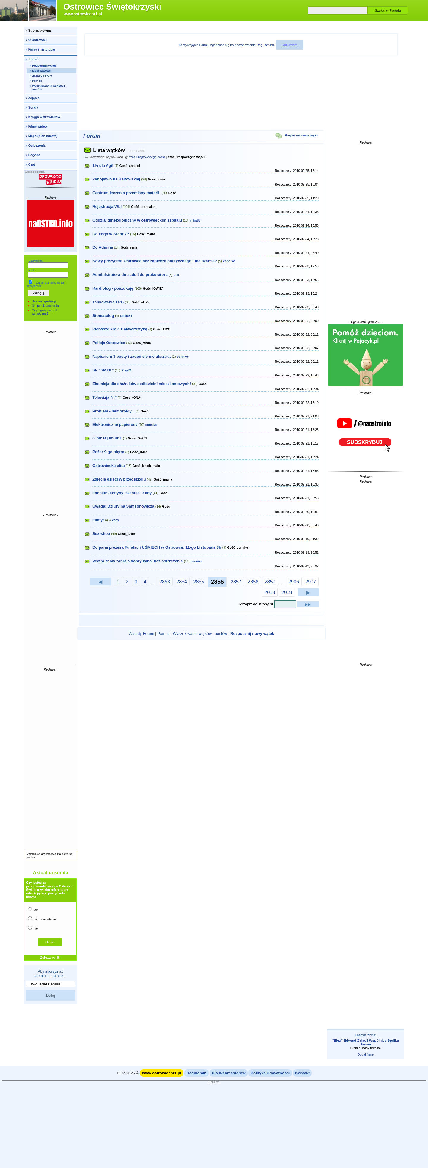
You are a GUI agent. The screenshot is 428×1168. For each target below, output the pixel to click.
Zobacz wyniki (50, 957)
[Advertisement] (50, 423)
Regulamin (196, 1073)
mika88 (195, 220)
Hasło (31, 270)
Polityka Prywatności (270, 1073)
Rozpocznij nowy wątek (296, 136)
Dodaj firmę (366, 1054)
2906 (293, 581)
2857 (236, 581)
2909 (286, 592)
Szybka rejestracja (44, 301)
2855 (198, 581)
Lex (176, 275)
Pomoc (163, 633)
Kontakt (302, 1073)
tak (33, 909)
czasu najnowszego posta (147, 157)
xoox (115, 520)
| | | (201, 633)
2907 (310, 581)
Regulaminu (265, 45)
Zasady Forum (141, 633)
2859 (270, 581)
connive (229, 261)
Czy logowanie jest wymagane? (44, 312)
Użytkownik (35, 260)
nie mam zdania (42, 918)
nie (33, 928)
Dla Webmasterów (228, 1073)
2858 (253, 581)
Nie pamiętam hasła (45, 305)
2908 (269, 592)
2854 (181, 581)
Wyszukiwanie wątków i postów (200, 633)
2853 (164, 581)
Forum (91, 136)
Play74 (126, 370)
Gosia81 (126, 316)
